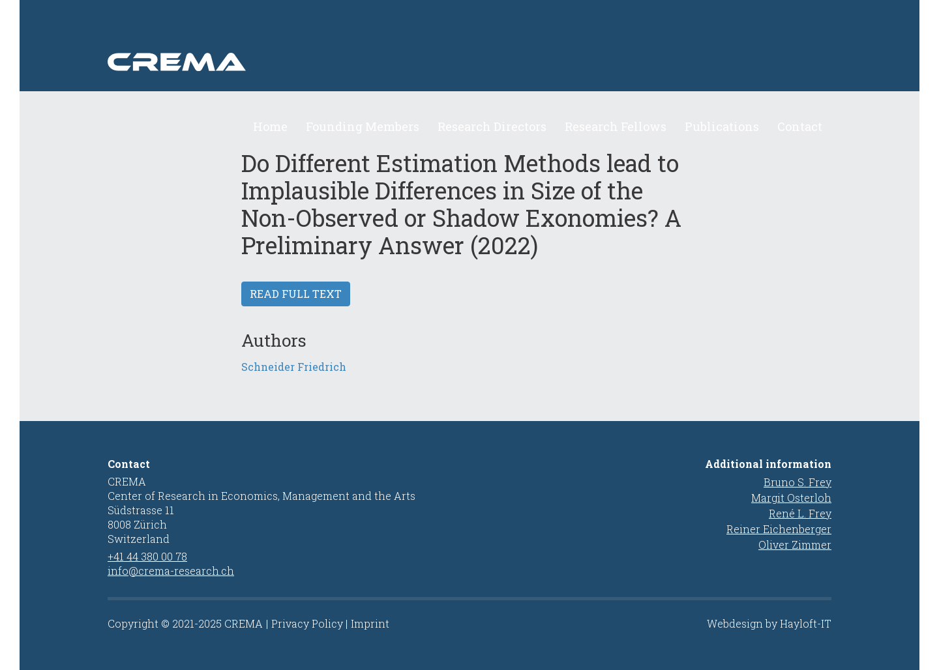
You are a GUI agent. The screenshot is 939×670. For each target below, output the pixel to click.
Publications (722, 126)
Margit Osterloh (791, 497)
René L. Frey (800, 513)
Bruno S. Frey (797, 482)
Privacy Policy (307, 623)
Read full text (296, 293)
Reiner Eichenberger (778, 529)
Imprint (370, 623)
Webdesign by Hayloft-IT (769, 623)
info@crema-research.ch (171, 570)
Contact (799, 126)
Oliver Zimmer (794, 544)
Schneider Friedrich (293, 366)
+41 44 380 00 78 (147, 556)
